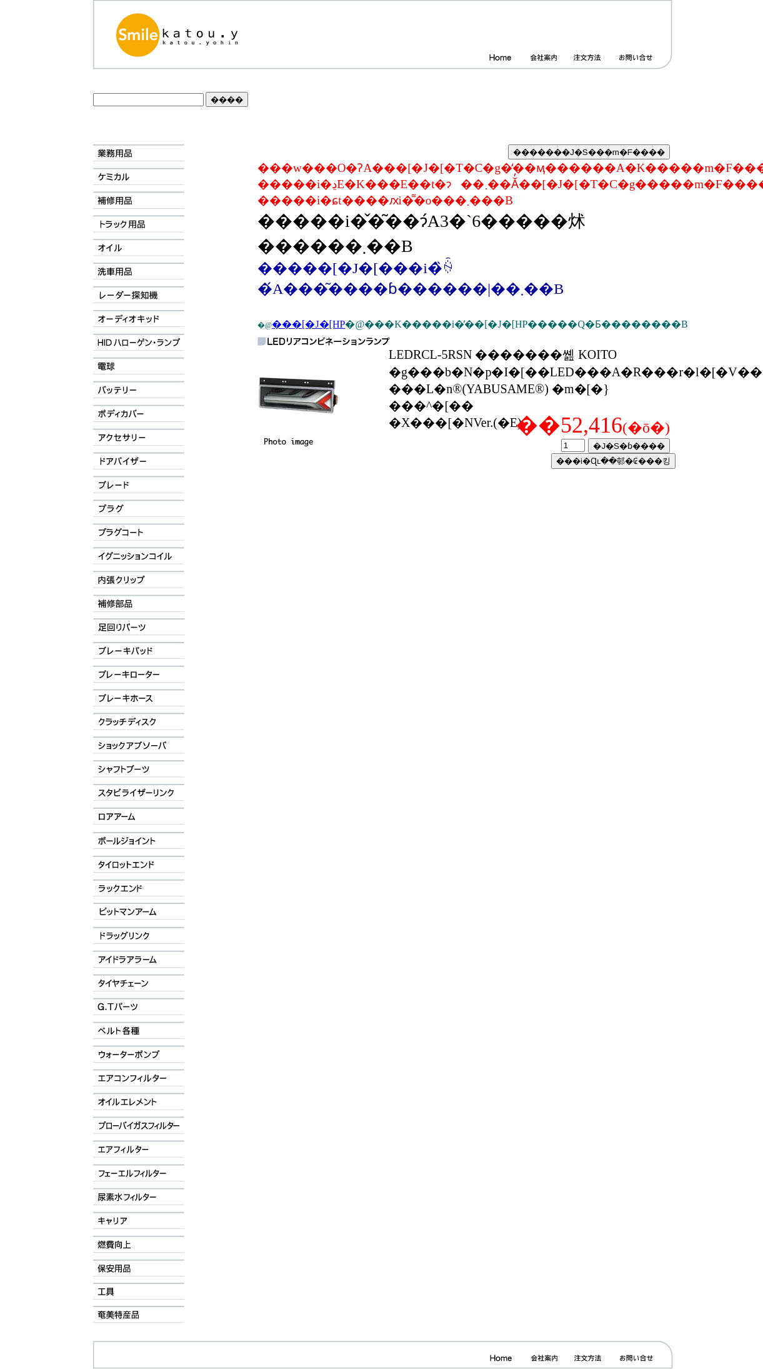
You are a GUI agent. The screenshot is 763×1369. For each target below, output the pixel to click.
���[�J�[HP (308, 324)
